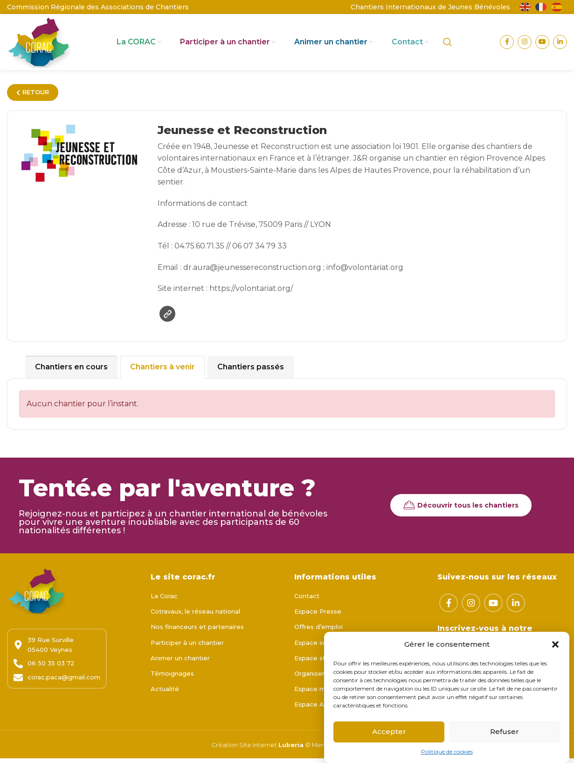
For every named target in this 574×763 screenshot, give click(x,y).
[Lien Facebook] (507, 44)
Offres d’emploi (318, 632)
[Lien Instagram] (525, 44)
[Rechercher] (447, 44)
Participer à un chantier (187, 647)
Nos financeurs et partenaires (197, 632)
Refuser (504, 736)
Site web (167, 319)
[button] (555, 649)
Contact (306, 601)
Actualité (165, 694)
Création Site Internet (245, 749)
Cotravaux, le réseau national (195, 616)
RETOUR (32, 96)
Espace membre (320, 694)
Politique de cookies (447, 756)
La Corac (164, 601)
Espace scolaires (320, 647)
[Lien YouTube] (542, 44)
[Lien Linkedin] (560, 44)
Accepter (389, 736)
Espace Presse (317, 616)
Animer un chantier (180, 662)
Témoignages (172, 678)
